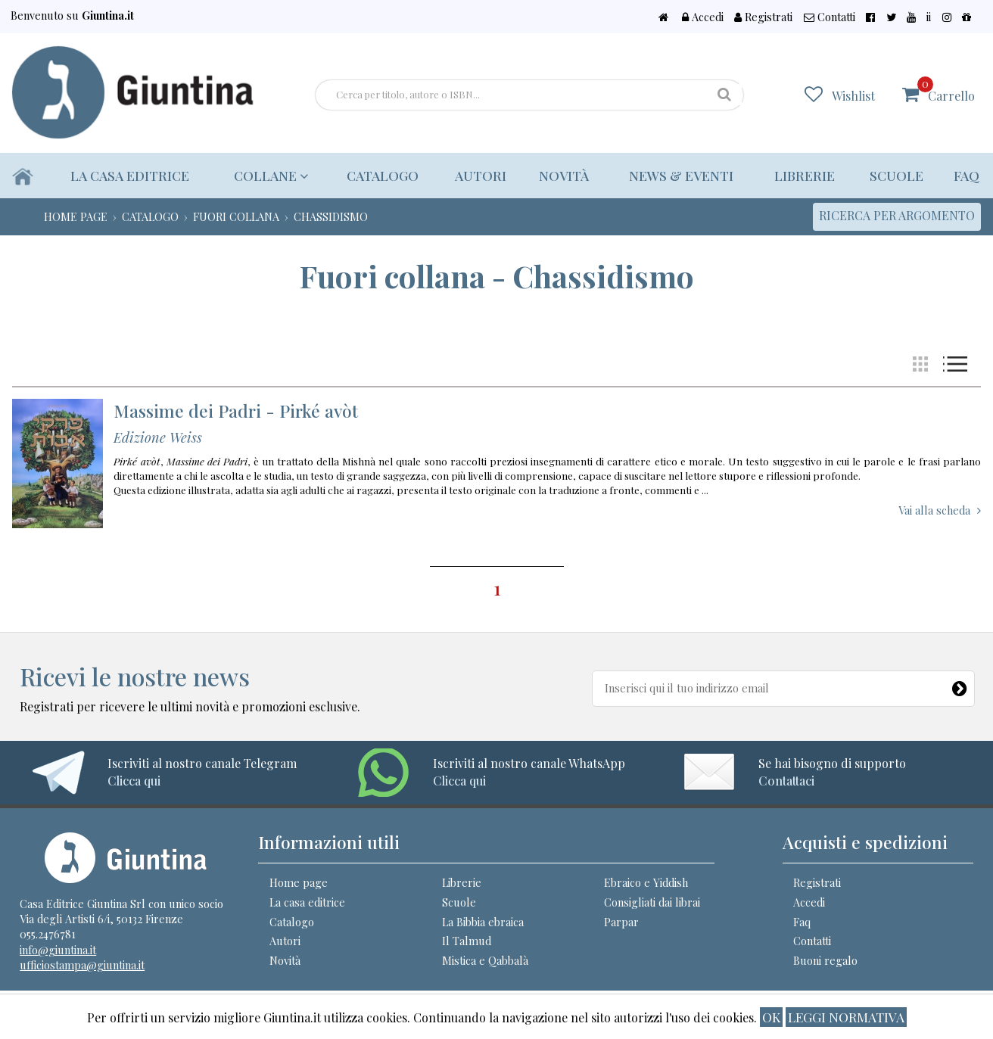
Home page (298, 882)
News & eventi (677, 175)
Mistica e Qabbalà (485, 960)
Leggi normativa (846, 1016)
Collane (268, 175)
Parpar (621, 921)
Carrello (951, 90)
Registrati (823, 16)
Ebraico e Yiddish (646, 882)
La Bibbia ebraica (483, 921)
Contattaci (786, 781)
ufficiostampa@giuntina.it (82, 964)
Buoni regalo (825, 960)
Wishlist (863, 95)
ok (771, 1016)
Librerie (802, 175)
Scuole (896, 175)
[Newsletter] (959, 685)
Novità (559, 175)
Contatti (881, 16)
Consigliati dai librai (652, 902)
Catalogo (376, 175)
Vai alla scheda (934, 510)
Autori (474, 175)
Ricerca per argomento (897, 215)
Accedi (772, 16)
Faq (966, 175)
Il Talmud (466, 940)
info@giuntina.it (58, 949)
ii (947, 16)
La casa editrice (130, 175)
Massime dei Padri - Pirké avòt (236, 410)
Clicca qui (133, 781)
